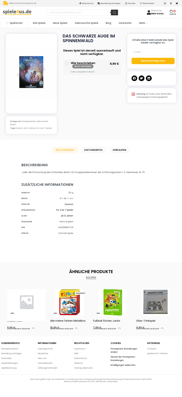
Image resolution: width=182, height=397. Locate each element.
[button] (134, 78)
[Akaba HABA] (26, 301)
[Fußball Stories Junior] (112, 302)
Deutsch (19, 128)
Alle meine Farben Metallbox (68, 320)
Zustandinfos (93, 149)
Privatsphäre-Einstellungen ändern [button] (124, 350)
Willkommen (156, 10)
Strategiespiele (29, 121)
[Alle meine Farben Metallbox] (69, 302)
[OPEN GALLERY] (31, 72)
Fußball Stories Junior (106, 320)
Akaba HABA (15, 320)
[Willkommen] (149, 12)
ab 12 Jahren (30, 128)
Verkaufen (119, 149)
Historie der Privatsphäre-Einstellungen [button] (123, 358)
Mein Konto (157, 13)
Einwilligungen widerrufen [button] (123, 365)
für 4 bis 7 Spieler (44, 128)
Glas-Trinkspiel (145, 320)
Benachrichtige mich (153, 60)
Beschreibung (65, 149)
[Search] (114, 12)
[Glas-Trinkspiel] (155, 302)
